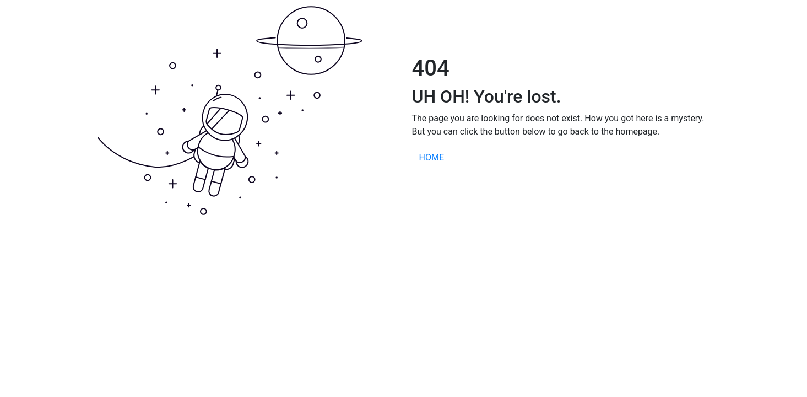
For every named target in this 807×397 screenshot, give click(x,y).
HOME (431, 157)
